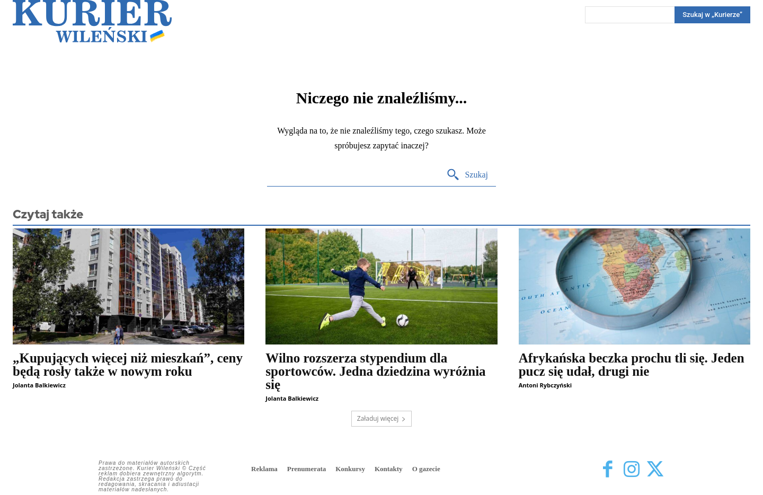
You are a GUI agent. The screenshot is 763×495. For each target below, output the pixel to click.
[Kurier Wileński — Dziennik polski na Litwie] (92, 21)
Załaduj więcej (381, 418)
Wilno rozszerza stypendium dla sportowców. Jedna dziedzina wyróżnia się (375, 371)
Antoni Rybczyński (545, 385)
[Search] (712, 14)
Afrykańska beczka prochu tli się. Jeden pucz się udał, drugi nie (631, 364)
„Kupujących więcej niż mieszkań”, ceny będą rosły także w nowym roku (128, 364)
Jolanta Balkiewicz (39, 385)
